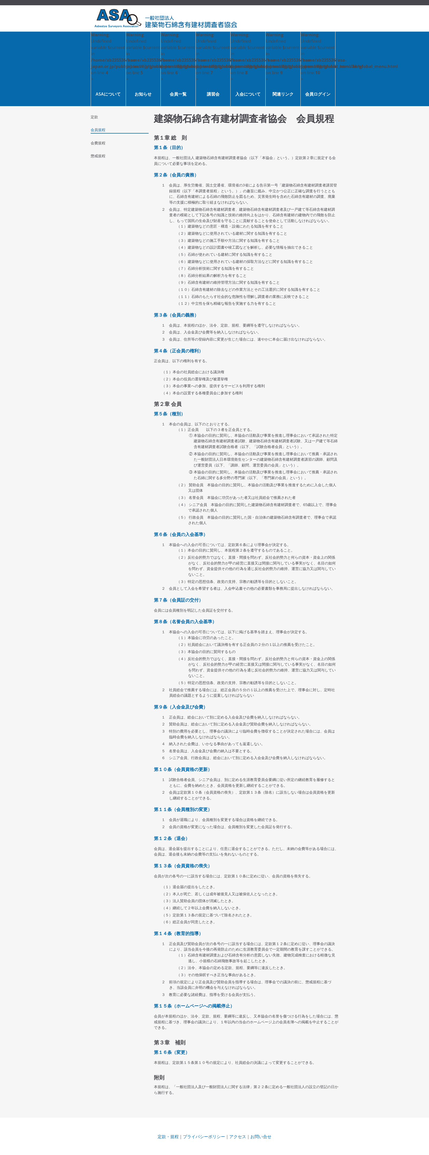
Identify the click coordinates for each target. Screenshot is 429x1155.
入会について (248, 94)
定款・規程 (168, 1136)
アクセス (237, 1136)
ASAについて (108, 94)
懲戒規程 (98, 155)
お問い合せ (260, 1136)
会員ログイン (317, 94)
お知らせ (143, 94)
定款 (94, 116)
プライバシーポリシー (204, 1136)
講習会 (213, 94)
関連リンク (283, 94)
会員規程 (98, 129)
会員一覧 (178, 94)
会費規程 (98, 142)
